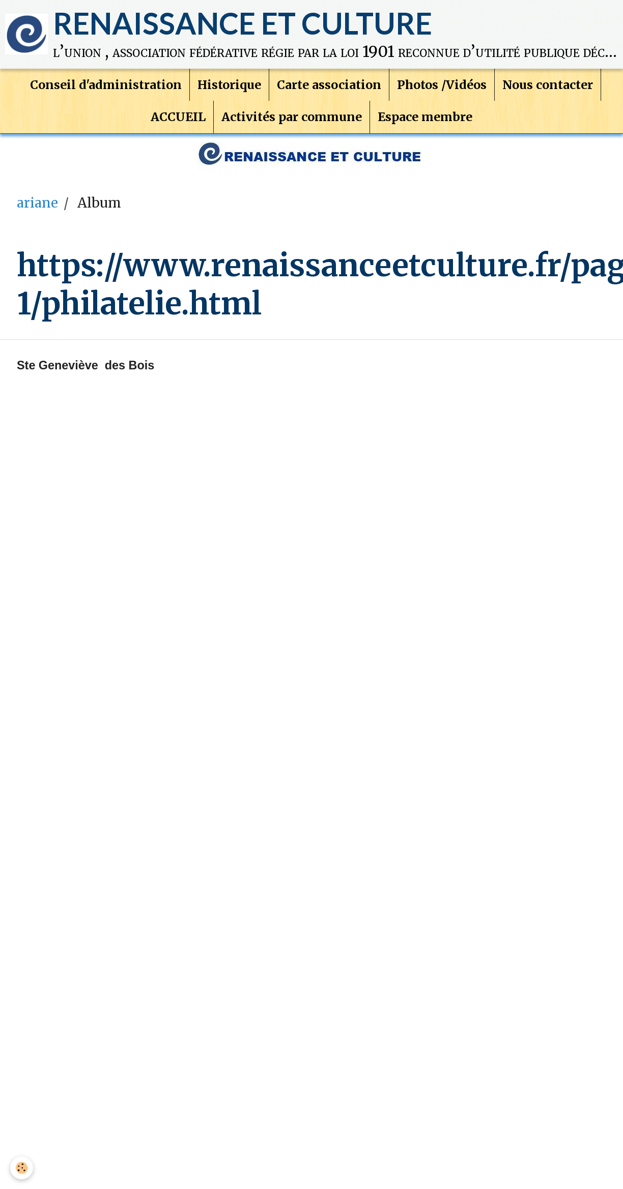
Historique (229, 70)
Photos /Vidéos (442, 70)
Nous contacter (547, 70)
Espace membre (425, 102)
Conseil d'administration (106, 70)
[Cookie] (21, 1167)
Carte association (329, 70)
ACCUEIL (178, 102)
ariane (37, 178)
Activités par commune (291, 102)
